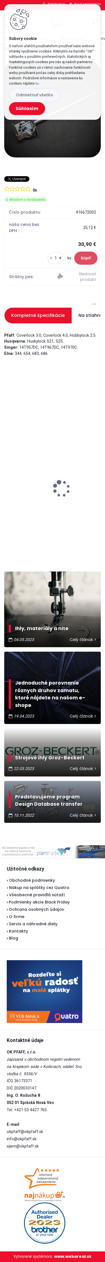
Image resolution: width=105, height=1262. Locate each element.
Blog (13, 938)
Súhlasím (27, 108)
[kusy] (56, 258)
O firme (16, 916)
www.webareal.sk (73, 1256)
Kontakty (18, 931)
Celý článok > (83, 639)
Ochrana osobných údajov (36, 909)
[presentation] (8, 479)
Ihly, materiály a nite (42, 628)
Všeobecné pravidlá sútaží (37, 895)
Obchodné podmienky (32, 880)
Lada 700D (19, 487)
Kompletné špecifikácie (38, 315)
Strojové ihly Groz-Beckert (50, 757)
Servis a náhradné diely (33, 924)
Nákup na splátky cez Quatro (39, 887)
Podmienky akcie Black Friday (38, 902)
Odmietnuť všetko (34, 95)
